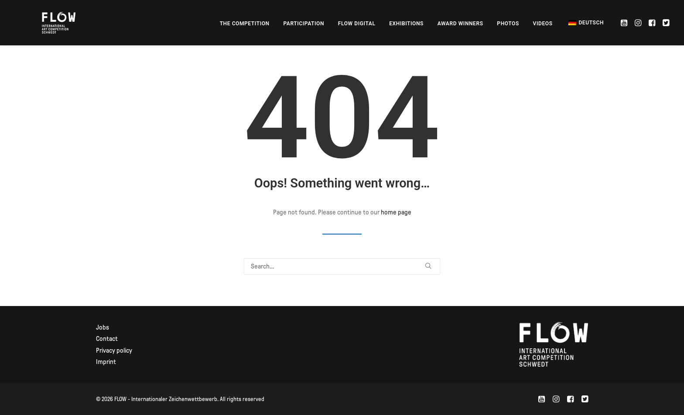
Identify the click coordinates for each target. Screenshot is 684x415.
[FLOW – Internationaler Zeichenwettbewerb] (47, 23)
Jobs (102, 327)
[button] (624, 22)
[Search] (342, 266)
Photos (508, 23)
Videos (543, 23)
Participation (303, 23)
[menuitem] (245, 23)
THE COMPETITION (245, 23)
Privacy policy (114, 350)
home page (396, 212)
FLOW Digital (357, 23)
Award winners (460, 23)
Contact (107, 338)
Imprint (106, 361)
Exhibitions (406, 23)
